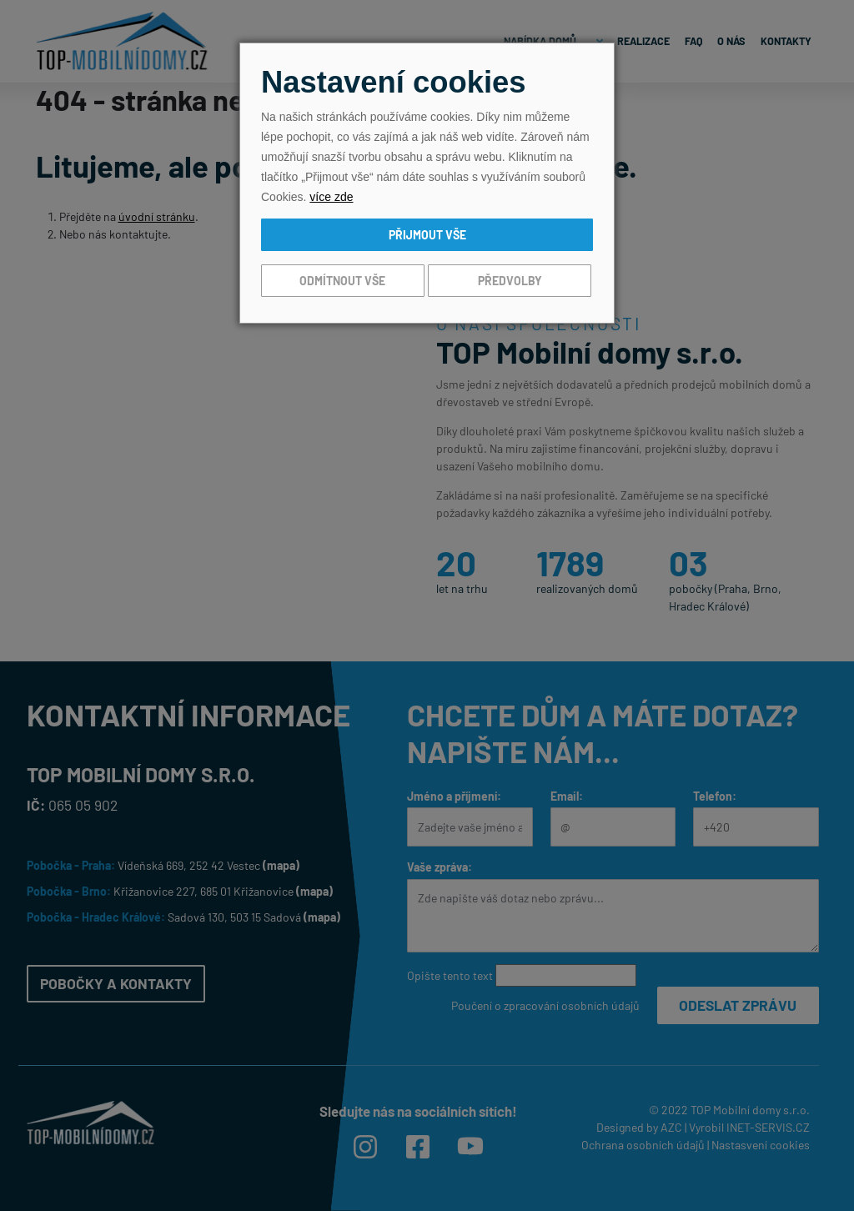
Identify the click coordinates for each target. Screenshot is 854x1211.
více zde (331, 197)
